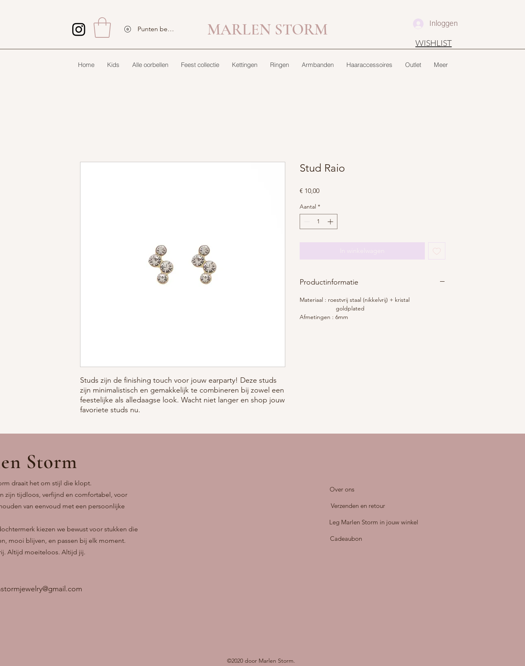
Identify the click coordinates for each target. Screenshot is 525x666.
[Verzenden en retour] (358, 506)
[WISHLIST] (433, 42)
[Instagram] (78, 29)
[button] (102, 27)
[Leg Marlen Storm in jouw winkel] (373, 522)
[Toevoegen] (436, 251)
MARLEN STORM (267, 29)
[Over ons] (342, 489)
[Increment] (331, 221)
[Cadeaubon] (346, 539)
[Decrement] (306, 221)
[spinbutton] (318, 221)
